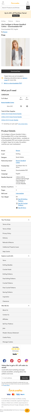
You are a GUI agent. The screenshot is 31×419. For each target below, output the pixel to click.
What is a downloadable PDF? (13, 83)
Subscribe (25, 378)
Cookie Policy (7, 337)
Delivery (5, 238)
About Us (5, 310)
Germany (22, 410)
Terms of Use (6, 224)
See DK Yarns (22, 208)
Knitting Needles (7, 265)
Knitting (3, 21)
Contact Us (6, 314)
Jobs (4, 328)
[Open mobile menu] (3, 3)
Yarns (4, 260)
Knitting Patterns (8, 274)
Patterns (10, 21)
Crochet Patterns (8, 283)
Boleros (18, 21)
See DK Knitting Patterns (22, 200)
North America (15, 410)
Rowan (5, 32)
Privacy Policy (7, 233)
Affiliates (5, 319)
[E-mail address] (10, 378)
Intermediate (20, 193)
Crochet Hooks (7, 269)
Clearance (6, 301)
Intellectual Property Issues (11, 247)
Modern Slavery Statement (11, 333)
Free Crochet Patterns (9, 287)
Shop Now (16, 15)
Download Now (19, 71)
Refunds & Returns (8, 242)
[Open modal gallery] (15, 52)
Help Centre (6, 251)
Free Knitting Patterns (9, 278)
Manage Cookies (8, 342)
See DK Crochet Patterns (23, 204)
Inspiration (6, 297)
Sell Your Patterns (8, 324)
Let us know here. (23, 124)
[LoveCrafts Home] (15, 390)
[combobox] (13, 7)
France (1, 411)
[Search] (28, 7)
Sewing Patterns (7, 292)
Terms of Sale (7, 229)
